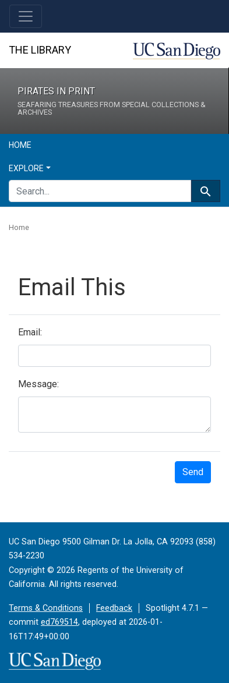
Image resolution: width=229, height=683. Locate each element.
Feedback (114, 608)
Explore (26, 168)
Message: (38, 384)
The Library (40, 50)
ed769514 (59, 622)
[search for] (100, 191)
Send (192, 471)
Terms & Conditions (46, 608)
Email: (30, 332)
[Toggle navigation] (25, 16)
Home (20, 145)
